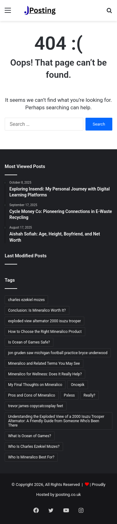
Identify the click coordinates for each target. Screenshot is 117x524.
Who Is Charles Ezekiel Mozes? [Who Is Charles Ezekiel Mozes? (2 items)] (34, 446)
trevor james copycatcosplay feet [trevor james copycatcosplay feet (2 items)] (35, 406)
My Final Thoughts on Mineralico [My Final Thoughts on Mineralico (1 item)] (35, 385)
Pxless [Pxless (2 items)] (69, 395)
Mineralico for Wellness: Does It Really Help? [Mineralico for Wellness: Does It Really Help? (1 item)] (45, 374)
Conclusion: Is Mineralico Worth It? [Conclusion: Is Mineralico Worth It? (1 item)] (37, 310)
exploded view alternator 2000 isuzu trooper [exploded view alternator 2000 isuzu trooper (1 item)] (44, 321)
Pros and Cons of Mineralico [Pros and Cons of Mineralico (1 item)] (31, 395)
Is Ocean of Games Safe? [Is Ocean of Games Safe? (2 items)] (29, 342)
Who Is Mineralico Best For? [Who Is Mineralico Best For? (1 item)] (31, 457)
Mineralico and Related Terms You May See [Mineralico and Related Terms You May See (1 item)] (44, 363)
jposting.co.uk (68, 494)
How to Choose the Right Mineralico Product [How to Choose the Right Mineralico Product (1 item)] (45, 331)
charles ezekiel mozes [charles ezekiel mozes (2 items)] (26, 300)
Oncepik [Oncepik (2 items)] (77, 385)
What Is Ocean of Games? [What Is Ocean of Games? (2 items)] (29, 436)
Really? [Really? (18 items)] (89, 395)
